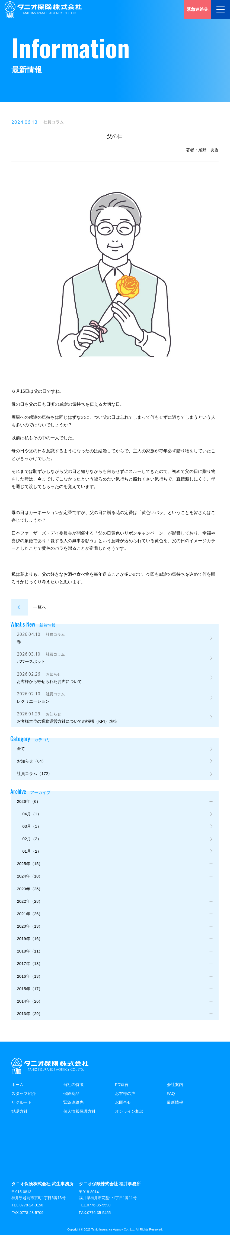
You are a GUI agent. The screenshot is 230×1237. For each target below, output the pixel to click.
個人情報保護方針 (79, 1113)
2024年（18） (30, 877)
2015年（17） (30, 990)
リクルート (21, 1104)
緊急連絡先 (73, 1104)
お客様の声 (125, 1095)
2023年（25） (30, 890)
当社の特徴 (73, 1086)
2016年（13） (30, 978)
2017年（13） (30, 965)
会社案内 (175, 1086)
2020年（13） (30, 927)
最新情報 (175, 1104)
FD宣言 (122, 1086)
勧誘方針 (19, 1113)
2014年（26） (30, 1003)
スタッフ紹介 (23, 1095)
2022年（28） (30, 903)
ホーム (17, 1086)
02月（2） (31, 840)
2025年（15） (30, 865)
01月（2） (31, 852)
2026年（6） (28, 802)
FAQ (171, 1095)
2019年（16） (30, 940)
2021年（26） (30, 915)
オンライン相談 (129, 1113)
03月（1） (31, 827)
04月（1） (31, 815)
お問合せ (123, 1104)
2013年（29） (30, 1015)
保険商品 (71, 1095)
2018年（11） (30, 953)
